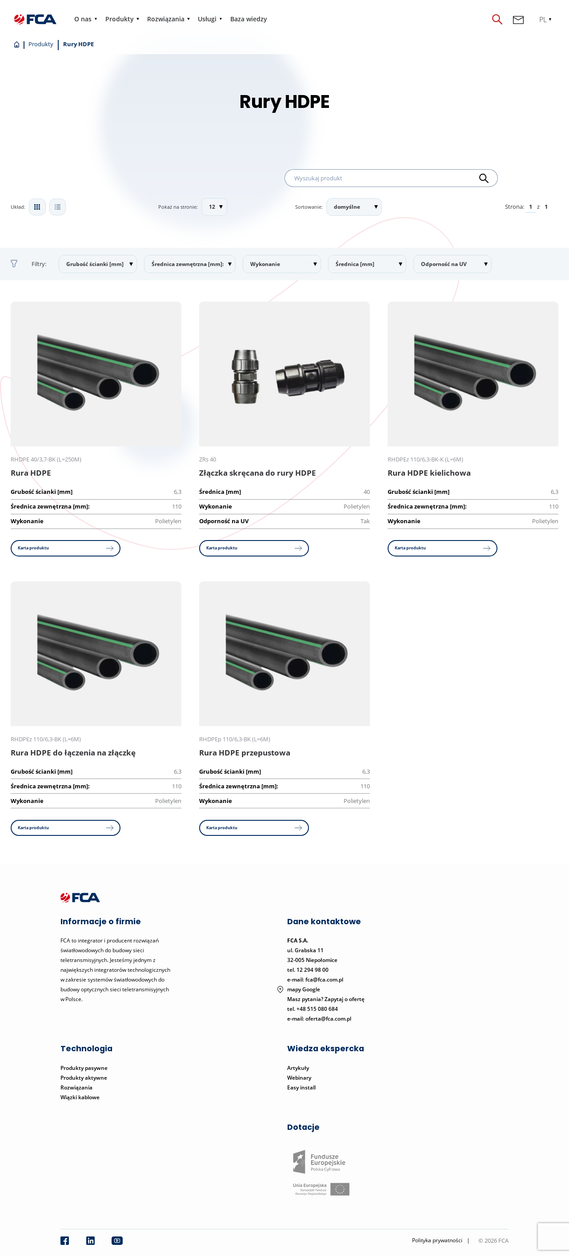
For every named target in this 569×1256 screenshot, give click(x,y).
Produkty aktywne (84, 1079)
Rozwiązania (166, 19)
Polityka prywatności (437, 1242)
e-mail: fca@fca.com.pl (315, 981)
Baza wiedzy (249, 19)
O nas (83, 19)
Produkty (119, 19)
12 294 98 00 (313, 971)
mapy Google (303, 991)
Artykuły (298, 1069)
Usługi (207, 19)
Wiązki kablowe (80, 1098)
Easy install (301, 1089)
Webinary (299, 1079)
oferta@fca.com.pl (328, 1020)
